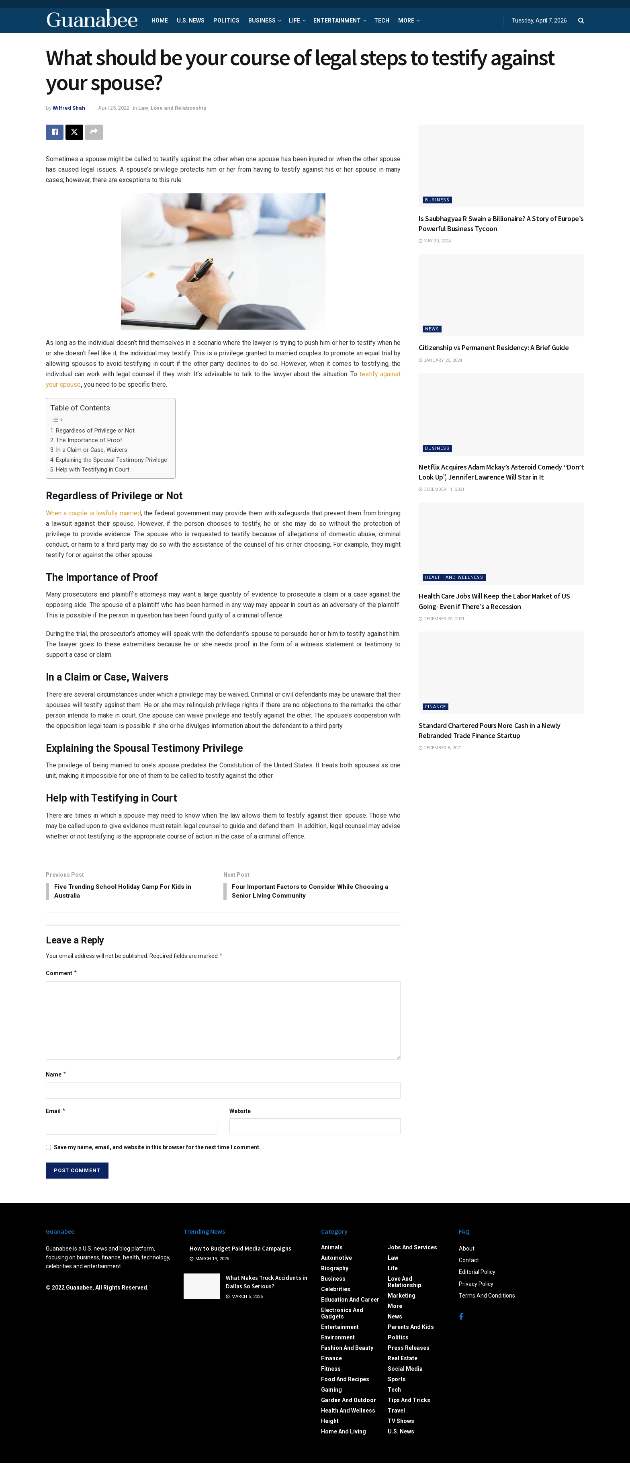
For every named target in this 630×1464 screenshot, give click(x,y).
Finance (435, 706)
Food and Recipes (345, 1380)
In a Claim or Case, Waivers (91, 450)
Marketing (401, 1297)
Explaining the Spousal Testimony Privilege (111, 460)
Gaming (331, 1391)
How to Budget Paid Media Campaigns (240, 1249)
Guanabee (91, 20)
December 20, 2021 (441, 618)
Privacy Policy (476, 1285)
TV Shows (401, 1422)
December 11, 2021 (441, 489)
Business (262, 20)
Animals (332, 1248)
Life (294, 20)
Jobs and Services (412, 1248)
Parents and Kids (411, 1328)
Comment (62, 974)
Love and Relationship (179, 108)
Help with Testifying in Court (92, 469)
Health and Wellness (454, 577)
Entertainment (337, 20)
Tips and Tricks (409, 1401)
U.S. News (191, 20)
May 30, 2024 (435, 241)
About (467, 1250)
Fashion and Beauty (347, 1349)
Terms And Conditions (487, 1297)
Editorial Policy (477, 1273)
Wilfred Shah (69, 108)
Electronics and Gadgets (342, 1314)
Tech (381, 20)
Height (330, 1422)
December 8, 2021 (440, 747)
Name (56, 1075)
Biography (334, 1269)
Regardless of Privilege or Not (95, 430)
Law (143, 108)
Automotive (336, 1259)
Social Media (405, 1370)
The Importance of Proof (89, 440)
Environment (338, 1338)
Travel (396, 1412)
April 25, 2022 (113, 108)
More (406, 20)
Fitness (331, 1370)
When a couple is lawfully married (93, 513)
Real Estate (402, 1359)
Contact (469, 1261)
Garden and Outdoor (348, 1401)
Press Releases (409, 1349)
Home (159, 20)
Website (240, 1112)
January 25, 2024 (440, 360)
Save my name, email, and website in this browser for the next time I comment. (157, 1148)
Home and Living (343, 1432)
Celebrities (335, 1290)
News (432, 329)
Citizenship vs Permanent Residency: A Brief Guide (494, 347)
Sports (397, 1380)
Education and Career (350, 1301)
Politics (226, 20)
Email (56, 1111)
